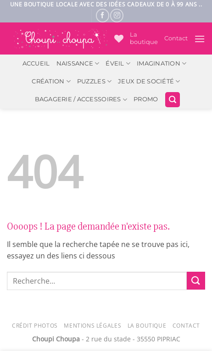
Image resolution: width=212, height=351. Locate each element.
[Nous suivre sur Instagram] (116, 15)
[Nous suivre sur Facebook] (102, 15)
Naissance (78, 63)
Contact (176, 38)
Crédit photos (35, 325)
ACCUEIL (36, 63)
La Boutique (147, 325)
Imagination (161, 63)
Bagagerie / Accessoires (81, 99)
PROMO (146, 99)
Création (51, 81)
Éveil (118, 63)
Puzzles (94, 81)
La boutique (144, 38)
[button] (199, 38)
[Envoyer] (196, 281)
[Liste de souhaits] (118, 38)
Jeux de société (149, 81)
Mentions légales (92, 325)
